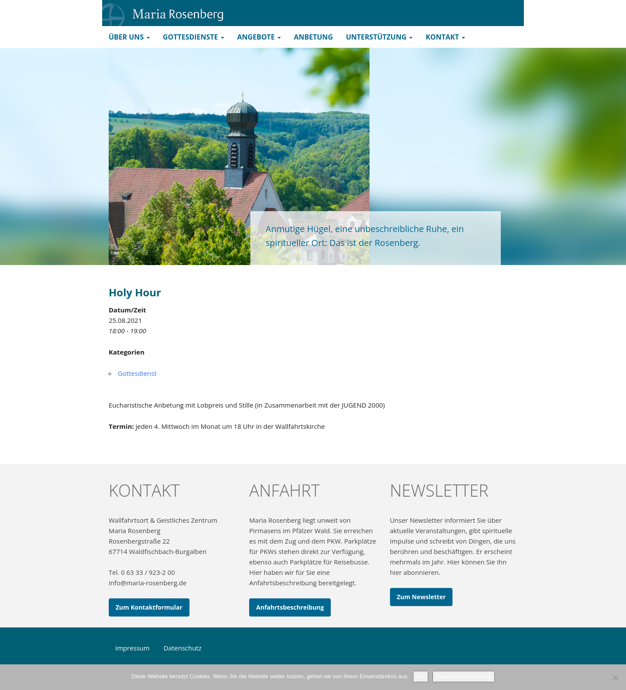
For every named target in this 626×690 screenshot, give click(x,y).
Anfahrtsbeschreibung (290, 607)
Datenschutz (182, 648)
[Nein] (615, 677)
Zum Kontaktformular (149, 607)
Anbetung (313, 37)
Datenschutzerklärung (463, 676)
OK (420, 676)
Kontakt (445, 37)
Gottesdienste (193, 37)
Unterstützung (379, 37)
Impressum (132, 648)
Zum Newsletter (421, 597)
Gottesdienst (137, 373)
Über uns (129, 37)
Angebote (259, 37)
